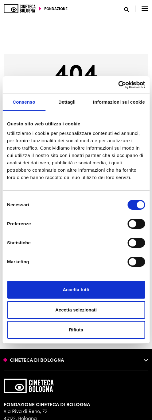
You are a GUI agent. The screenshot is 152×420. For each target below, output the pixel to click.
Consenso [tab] (24, 102)
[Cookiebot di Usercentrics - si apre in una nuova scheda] (118, 85)
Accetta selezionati (76, 309)
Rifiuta (76, 329)
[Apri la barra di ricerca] (129, 9)
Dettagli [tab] (67, 102)
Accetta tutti (76, 289)
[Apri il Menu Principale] (144, 8)
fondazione (56, 8)
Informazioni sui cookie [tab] (119, 102)
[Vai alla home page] (20, 8)
